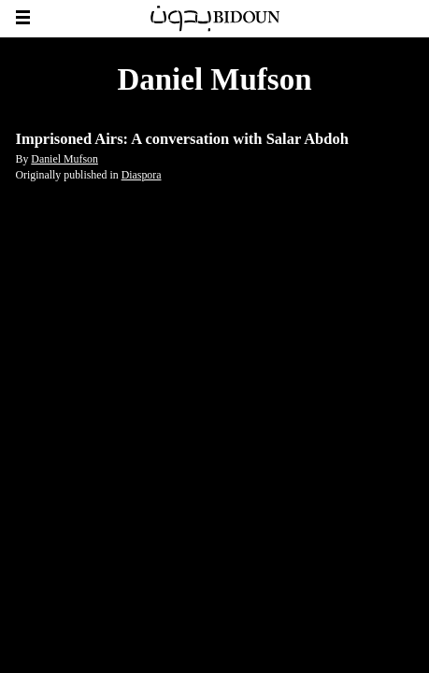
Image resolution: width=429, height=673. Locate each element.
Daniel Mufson (64, 158)
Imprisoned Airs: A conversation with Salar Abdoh (182, 139)
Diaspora (142, 174)
